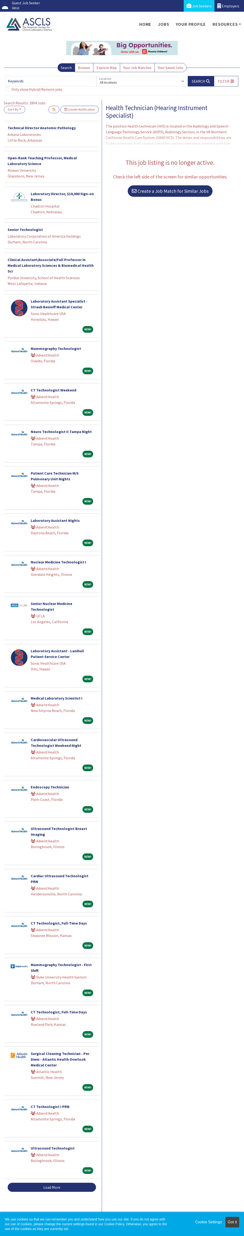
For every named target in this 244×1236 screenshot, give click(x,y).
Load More (51, 1187)
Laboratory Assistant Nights (55, 520)
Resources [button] (225, 24)
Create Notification (79, 109)
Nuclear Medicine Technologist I (58, 562)
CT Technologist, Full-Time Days (59, 923)
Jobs (163, 24)
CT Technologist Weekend (53, 390)
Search (66, 67)
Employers (228, 6)
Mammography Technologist (56, 348)
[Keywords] (51, 81)
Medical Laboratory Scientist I (56, 698)
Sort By (13, 109)
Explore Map (107, 67)
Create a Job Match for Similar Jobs (170, 191)
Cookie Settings (208, 1222)
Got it (232, 1222)
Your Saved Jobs (170, 67)
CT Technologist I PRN (50, 1106)
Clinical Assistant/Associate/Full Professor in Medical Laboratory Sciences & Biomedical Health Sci (51, 265)
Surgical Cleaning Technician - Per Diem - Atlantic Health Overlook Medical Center (60, 1059)
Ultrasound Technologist (53, 1148)
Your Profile (191, 24)
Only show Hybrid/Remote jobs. (37, 89)
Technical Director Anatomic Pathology (42, 127)
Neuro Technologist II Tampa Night (61, 431)
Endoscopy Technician (50, 787)
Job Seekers (199, 6)
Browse (84, 67)
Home (145, 24)
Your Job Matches (137, 67)
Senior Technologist (25, 229)
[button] (226, 81)
